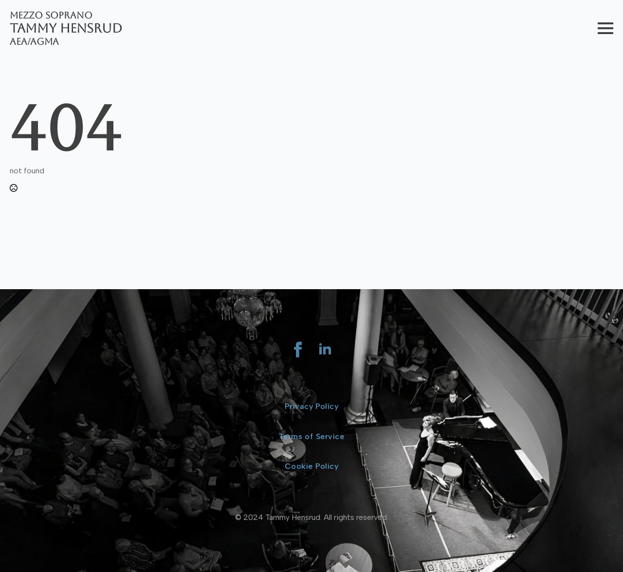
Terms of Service (311, 436)
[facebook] (298, 349)
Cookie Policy (311, 466)
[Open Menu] (605, 28)
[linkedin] (325, 349)
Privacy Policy (312, 406)
